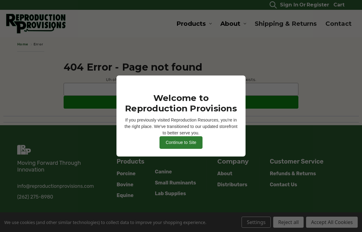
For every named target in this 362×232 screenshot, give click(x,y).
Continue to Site (181, 142)
